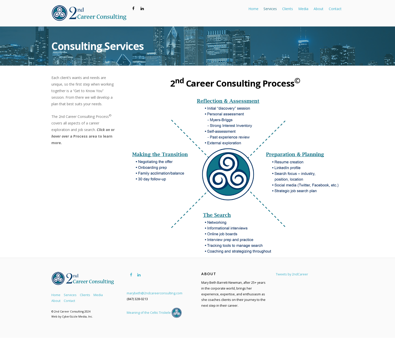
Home (253, 8)
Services (270, 8)
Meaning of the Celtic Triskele (154, 312)
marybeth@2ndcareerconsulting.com (154, 293)
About (318, 8)
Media (303, 8)
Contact (335, 8)
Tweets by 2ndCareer (292, 274)
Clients (287, 8)
